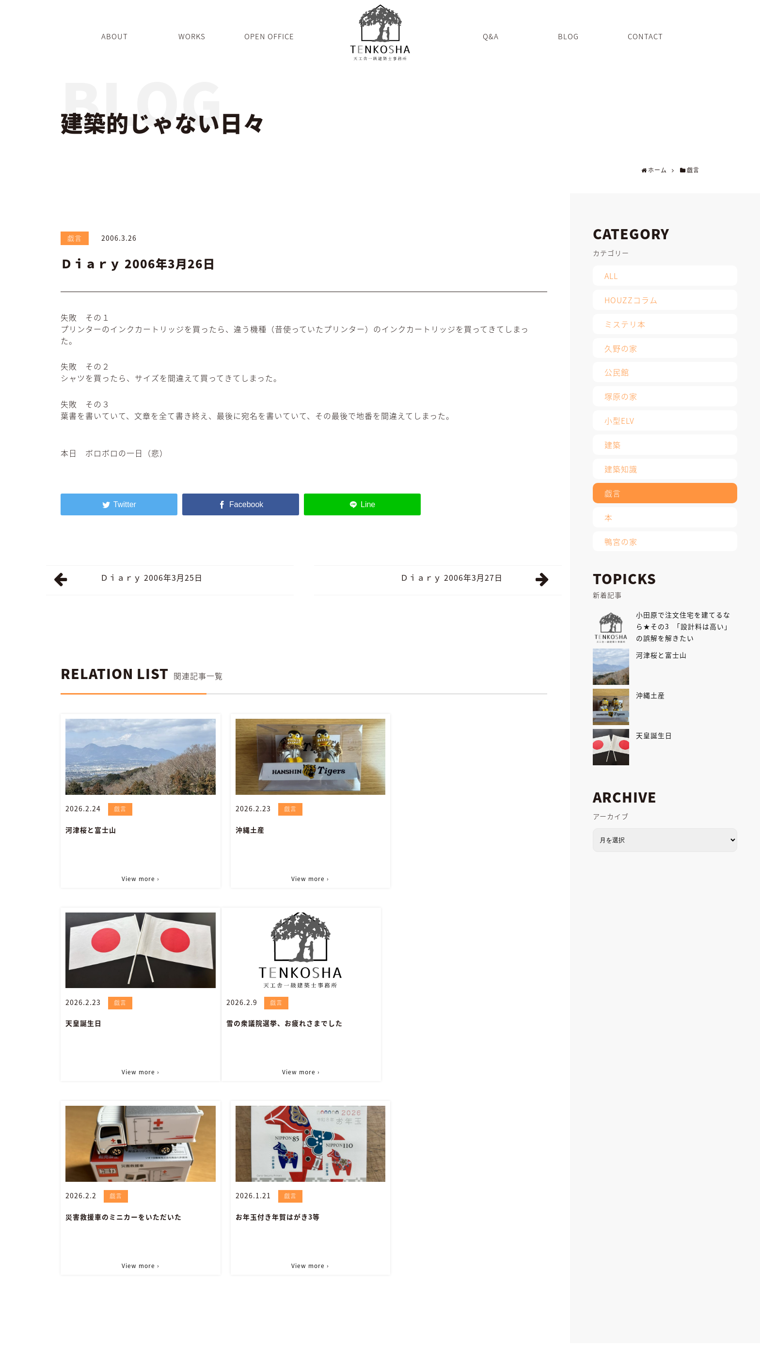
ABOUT (383, 1338)
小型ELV (619, 420)
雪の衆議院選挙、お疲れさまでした (123, 1021)
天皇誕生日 (414, 829)
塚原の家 (620, 396)
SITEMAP (655, 1338)
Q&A (499, 1338)
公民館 (616, 372)
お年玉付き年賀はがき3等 (438, 1021)
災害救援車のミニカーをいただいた (289, 1021)
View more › (139, 877)
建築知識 (620, 469)
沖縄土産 (245, 829)
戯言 (74, 238)
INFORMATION (568, 1338)
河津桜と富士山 (90, 829)
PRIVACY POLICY (705, 1338)
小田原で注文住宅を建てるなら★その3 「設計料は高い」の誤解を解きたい (683, 626)
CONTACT (615, 1338)
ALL (611, 275)
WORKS (417, 1338)
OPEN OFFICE (460, 1338)
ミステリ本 (625, 324)
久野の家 (620, 348)
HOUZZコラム (631, 300)
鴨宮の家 (620, 541)
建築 (612, 444)
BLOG (526, 1338)
